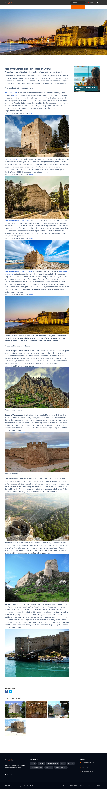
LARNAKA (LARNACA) (53, 763)
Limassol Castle (12, 159)
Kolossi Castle (11, 93)
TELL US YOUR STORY (78, 7)
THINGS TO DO (22, 7)
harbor (62, 220)
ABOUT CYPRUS (10, 7)
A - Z (42, 7)
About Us (90, 785)
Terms (64, 785)
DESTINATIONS (33, 7)
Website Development (33, 786)
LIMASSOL (41, 763)
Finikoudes (62, 271)
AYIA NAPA (70, 763)
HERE (31, 113)
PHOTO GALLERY (65, 7)
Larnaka (10, 274)
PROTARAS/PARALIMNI (36, 767)
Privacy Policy (73, 785)
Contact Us (99, 785)
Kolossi (15, 95)
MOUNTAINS (49, 767)
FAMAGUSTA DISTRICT (61, 767)
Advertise (82, 785)
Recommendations (53, 7)
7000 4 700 (85, 767)
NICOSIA (33, 763)
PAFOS (62, 763)
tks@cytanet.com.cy (87, 771)
